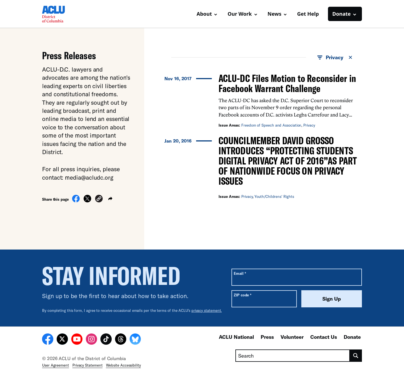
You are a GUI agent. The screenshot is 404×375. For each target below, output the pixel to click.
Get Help (308, 13)
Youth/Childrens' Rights (274, 196)
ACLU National (236, 337)
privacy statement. (206, 310)
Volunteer (292, 337)
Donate (352, 337)
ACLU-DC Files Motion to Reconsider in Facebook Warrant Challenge (287, 83)
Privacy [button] (335, 57)
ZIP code (242, 294)
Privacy (309, 125)
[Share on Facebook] (76, 201)
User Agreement (55, 365)
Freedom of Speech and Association (271, 125)
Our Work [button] (240, 13)
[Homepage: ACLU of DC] (61, 14)
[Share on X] (87, 201)
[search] (356, 355)
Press (267, 337)
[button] (99, 199)
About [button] (204, 13)
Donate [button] (341, 13)
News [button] (274, 13)
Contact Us (323, 337)
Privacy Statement (87, 365)
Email (240, 273)
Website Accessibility (123, 365)
